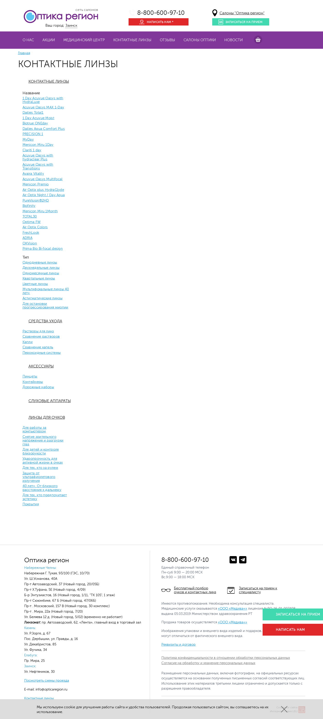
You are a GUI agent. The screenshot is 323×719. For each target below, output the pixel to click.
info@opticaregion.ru (51, 689)
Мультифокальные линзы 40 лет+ (46, 291)
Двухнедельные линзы (41, 268)
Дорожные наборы (38, 387)
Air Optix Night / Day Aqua (44, 195)
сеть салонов (86, 10)
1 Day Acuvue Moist (38, 118)
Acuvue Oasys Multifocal (43, 179)
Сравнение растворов (41, 337)
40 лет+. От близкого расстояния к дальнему (42, 488)
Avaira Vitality (33, 174)
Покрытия (31, 504)
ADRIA (28, 238)
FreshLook (31, 233)
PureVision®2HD (36, 201)
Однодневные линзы (40, 262)
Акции (48, 40)
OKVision (30, 243)
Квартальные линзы (39, 278)
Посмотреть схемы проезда (46, 681)
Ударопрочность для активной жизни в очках (43, 461)
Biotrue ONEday (35, 123)
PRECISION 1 (33, 134)
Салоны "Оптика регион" (242, 13)
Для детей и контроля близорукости (41, 451)
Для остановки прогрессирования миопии (45, 306)
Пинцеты (30, 376)
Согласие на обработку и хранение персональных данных (208, 663)
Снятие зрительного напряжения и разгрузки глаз (43, 440)
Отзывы (167, 40)
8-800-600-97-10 (161, 13)
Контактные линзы (132, 40)
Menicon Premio (36, 184)
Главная (24, 53)
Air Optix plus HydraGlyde (43, 190)
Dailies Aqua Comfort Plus (44, 129)
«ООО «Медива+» (232, 609)
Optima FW (32, 222)
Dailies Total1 (33, 113)
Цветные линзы (35, 284)
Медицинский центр (84, 40)
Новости (233, 40)
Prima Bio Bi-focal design (43, 249)
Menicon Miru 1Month (40, 211)
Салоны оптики (199, 40)
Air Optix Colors (35, 227)
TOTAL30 (30, 216)
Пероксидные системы (42, 353)
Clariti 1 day (32, 150)
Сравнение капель (38, 347)
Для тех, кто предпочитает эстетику (45, 497)
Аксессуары (41, 366)
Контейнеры (33, 382)
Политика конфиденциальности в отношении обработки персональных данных (225, 658)
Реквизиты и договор (178, 645)
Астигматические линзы (42, 298)
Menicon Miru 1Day (38, 145)
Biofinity (29, 206)
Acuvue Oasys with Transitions (38, 166)
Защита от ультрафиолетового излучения (39, 477)
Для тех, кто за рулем (40, 468)
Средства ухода (45, 321)
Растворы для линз (38, 331)
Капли (28, 342)
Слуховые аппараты (49, 401)
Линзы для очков (46, 417)
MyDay (28, 139)
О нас (28, 40)
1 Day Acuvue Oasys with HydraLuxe (43, 100)
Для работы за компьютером (35, 430)
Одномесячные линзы (41, 273)
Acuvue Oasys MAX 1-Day (43, 107)
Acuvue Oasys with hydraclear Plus (38, 157)
